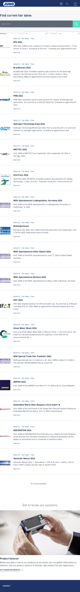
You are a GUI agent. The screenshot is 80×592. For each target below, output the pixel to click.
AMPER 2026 (19, 381)
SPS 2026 (17, 42)
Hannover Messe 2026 (24, 458)
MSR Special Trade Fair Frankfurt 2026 (32, 356)
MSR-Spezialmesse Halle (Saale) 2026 (32, 251)
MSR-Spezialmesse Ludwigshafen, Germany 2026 (37, 200)
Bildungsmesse (21, 225)
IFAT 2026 (18, 299)
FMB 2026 (18, 95)
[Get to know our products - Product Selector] (40, 541)
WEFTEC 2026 (20, 149)
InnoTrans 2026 (20, 174)
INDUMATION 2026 (22, 430)
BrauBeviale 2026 (22, 67)
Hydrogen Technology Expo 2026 (29, 123)
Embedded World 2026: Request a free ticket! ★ (36, 404)
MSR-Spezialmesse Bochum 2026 (29, 277)
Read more (16, 52)
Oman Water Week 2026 (25, 328)
